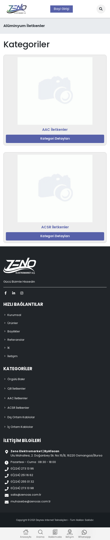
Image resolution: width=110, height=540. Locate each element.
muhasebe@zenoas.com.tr (31, 501)
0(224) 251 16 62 (22, 475)
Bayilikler (13, 331)
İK (8, 348)
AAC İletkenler (55, 129)
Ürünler (12, 323)
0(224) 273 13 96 (22, 468)
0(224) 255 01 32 (22, 481)
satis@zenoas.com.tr (26, 495)
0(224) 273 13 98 (22, 488)
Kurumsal (14, 315)
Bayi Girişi (61, 8)
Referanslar (16, 340)
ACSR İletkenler (55, 227)
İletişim (12, 356)
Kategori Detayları (55, 138)
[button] (100, 9)
